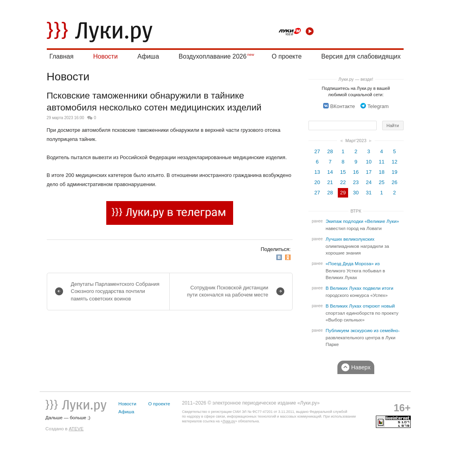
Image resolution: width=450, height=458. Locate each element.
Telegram (374, 106)
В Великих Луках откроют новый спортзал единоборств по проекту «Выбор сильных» (362, 313)
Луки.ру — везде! (356, 79)
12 (394, 162)
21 (330, 182)
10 (368, 162)
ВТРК (355, 211)
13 (317, 172)
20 (317, 182)
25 (381, 182)
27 (317, 151)
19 (394, 172)
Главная (62, 56)
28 (330, 151)
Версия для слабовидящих (360, 56)
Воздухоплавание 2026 (213, 56)
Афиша (148, 56)
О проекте (286, 56)
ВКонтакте (339, 106)
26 (394, 182)
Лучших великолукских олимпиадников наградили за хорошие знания (357, 246)
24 (368, 182)
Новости (105, 56)
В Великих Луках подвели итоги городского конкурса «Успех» (359, 292)
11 (381, 162)
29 (343, 193)
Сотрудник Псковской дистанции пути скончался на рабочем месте (227, 291)
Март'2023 (355, 140)
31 (368, 193)
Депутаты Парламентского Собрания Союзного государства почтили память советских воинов (115, 291)
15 (343, 172)
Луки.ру (228, 421)
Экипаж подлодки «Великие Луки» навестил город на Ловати (362, 225)
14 (330, 172)
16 (355, 172)
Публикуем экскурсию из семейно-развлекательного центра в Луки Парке (363, 337)
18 (381, 172)
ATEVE (76, 428)
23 (355, 182)
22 (343, 182)
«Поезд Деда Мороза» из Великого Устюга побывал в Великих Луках (355, 270)
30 (355, 193)
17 (368, 172)
